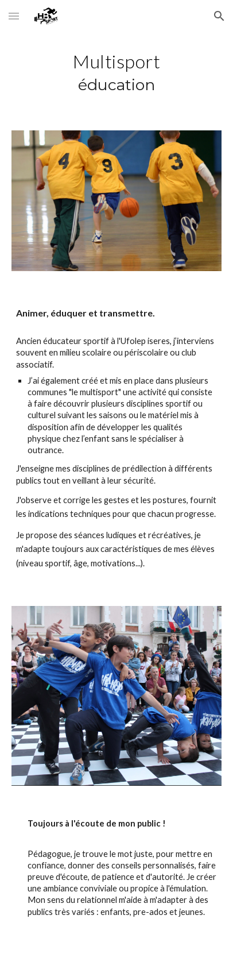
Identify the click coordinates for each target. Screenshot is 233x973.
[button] (14, 16)
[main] (116, 74)
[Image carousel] (116, 696)
